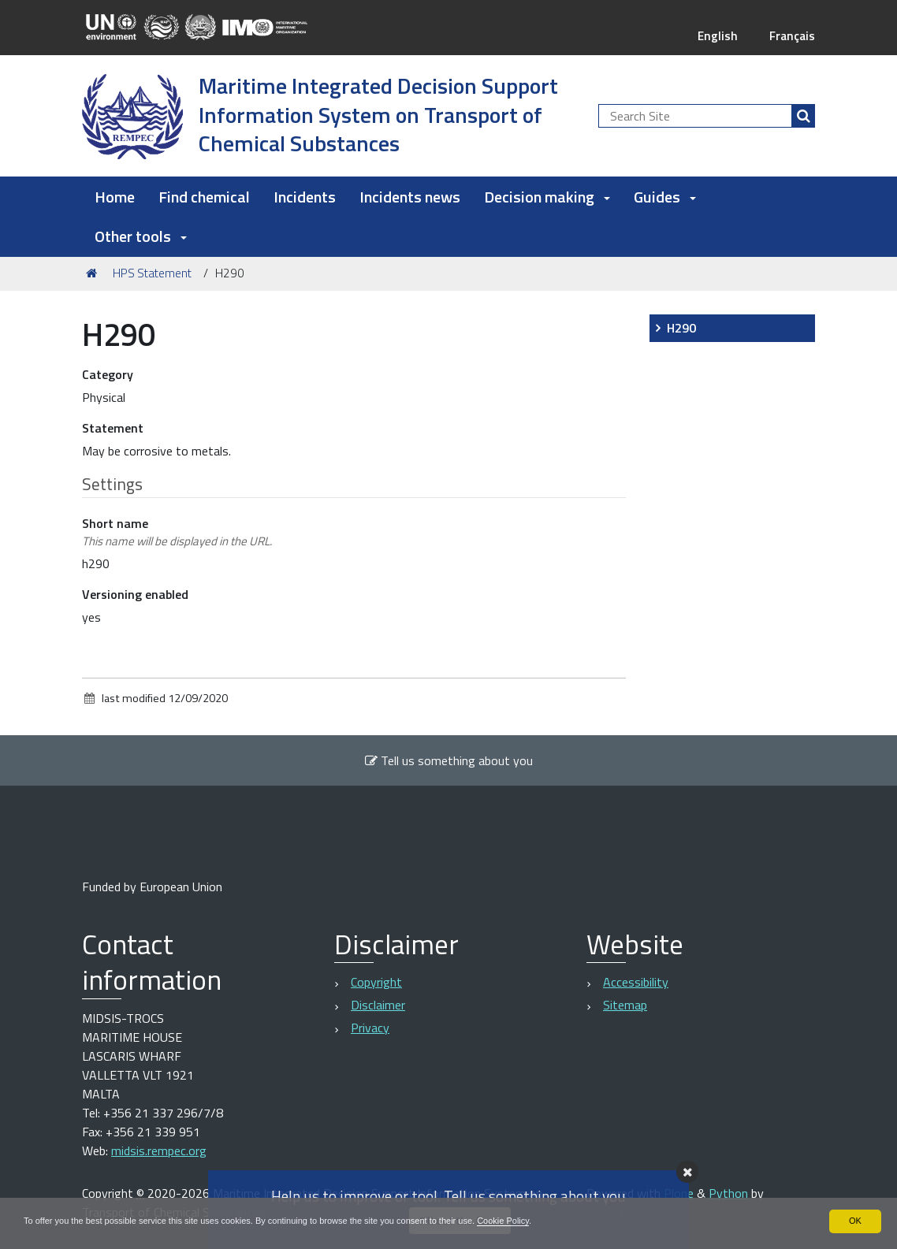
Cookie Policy (546, 1220)
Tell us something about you (448, 760)
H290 (681, 327)
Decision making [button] (547, 196)
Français (791, 35)
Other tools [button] (141, 236)
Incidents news (409, 196)
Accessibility (635, 981)
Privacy (370, 1027)
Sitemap (625, 1004)
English (714, 35)
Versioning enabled (135, 594)
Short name (177, 531)
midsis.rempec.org (159, 1150)
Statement (112, 427)
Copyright (376, 981)
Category (107, 374)
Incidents (305, 196)
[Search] (803, 116)
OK (855, 1220)
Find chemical (204, 196)
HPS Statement (152, 273)
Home (115, 196)
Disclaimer (378, 1004)
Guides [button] (665, 196)
